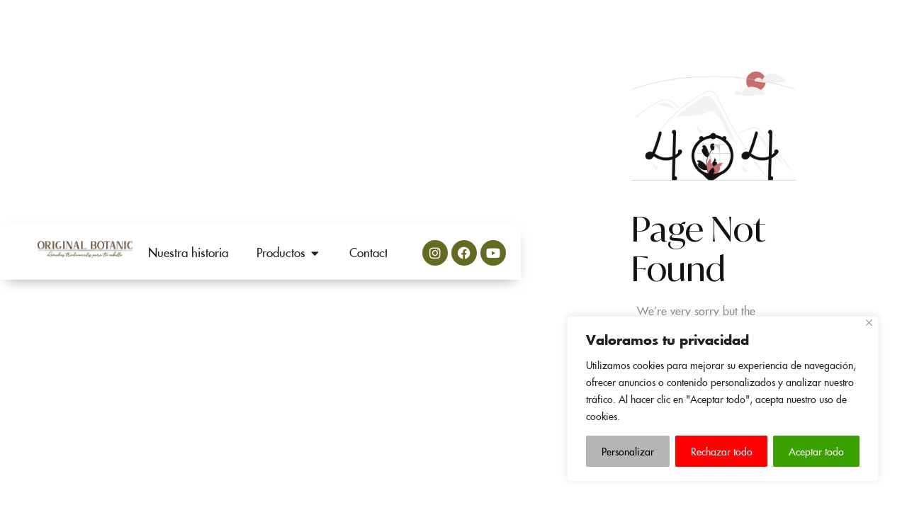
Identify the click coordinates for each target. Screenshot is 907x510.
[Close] (869, 322)
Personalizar (628, 451)
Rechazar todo (722, 451)
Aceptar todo (816, 451)
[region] (723, 399)
